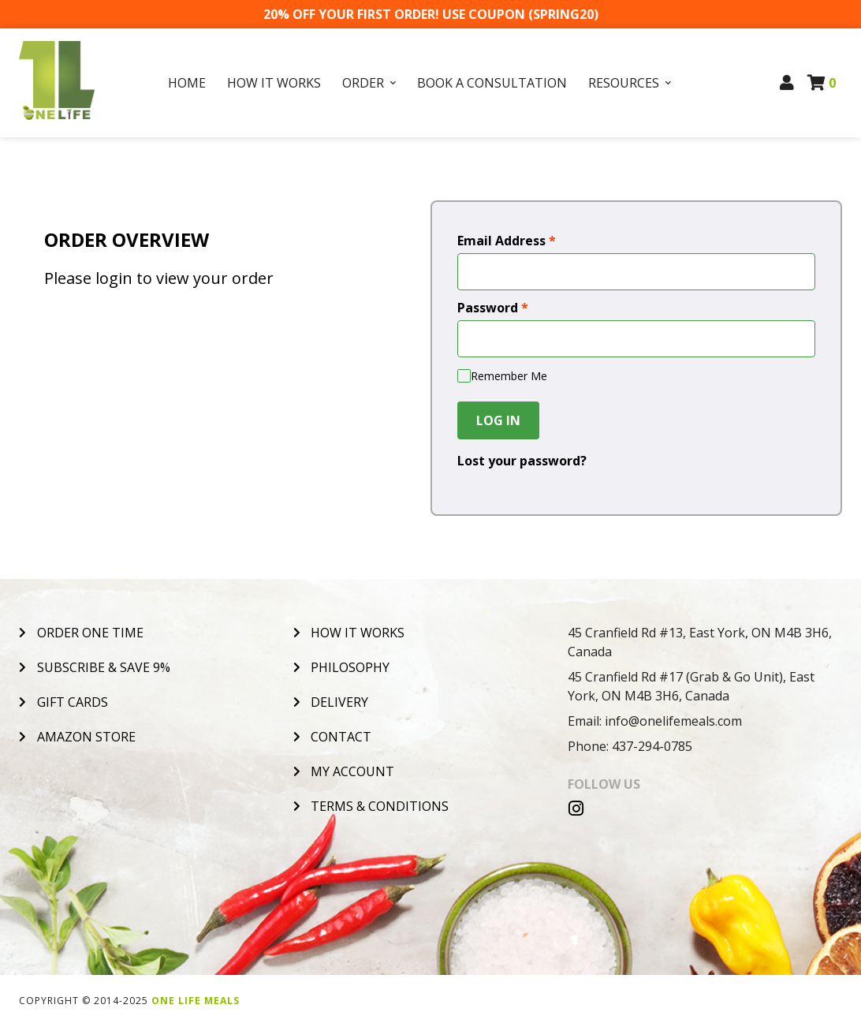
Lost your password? (522, 460)
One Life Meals (195, 1000)
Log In (498, 420)
